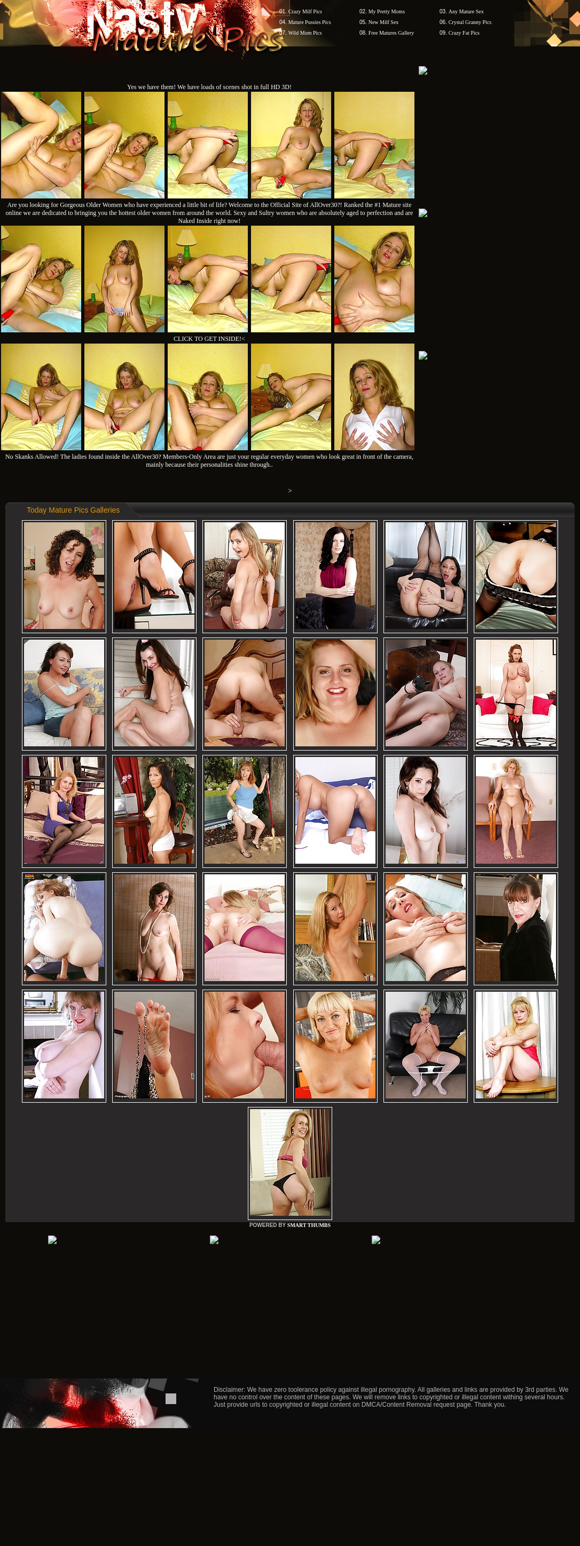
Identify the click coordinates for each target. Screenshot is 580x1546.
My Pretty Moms (387, 11)
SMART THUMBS (309, 1225)
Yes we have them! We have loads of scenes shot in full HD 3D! (209, 87)
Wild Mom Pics (305, 33)
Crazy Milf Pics (305, 11)
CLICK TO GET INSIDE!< (209, 338)
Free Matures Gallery (391, 33)
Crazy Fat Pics (464, 33)
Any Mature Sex (466, 11)
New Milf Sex (384, 22)
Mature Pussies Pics (309, 22)
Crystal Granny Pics (470, 22)
